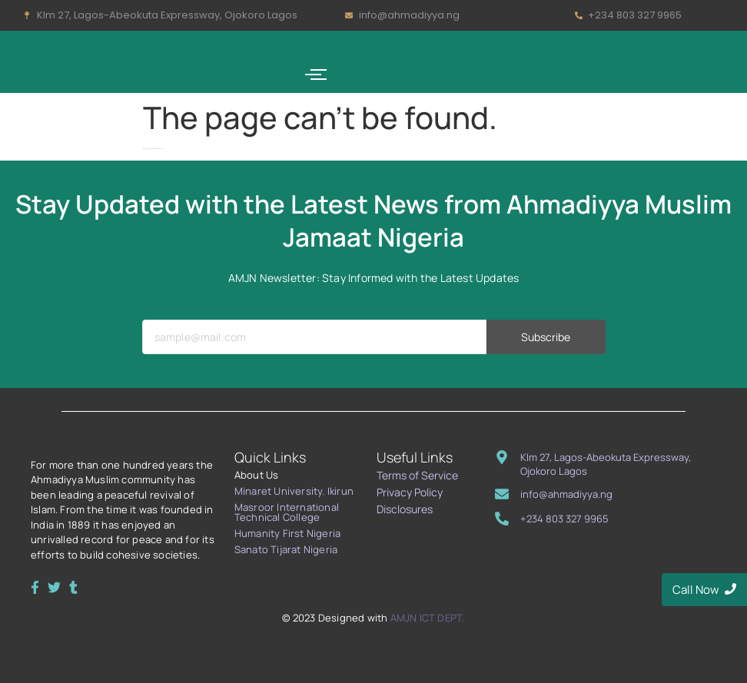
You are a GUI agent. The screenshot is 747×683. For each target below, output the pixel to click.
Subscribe (546, 366)
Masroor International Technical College (286, 512)
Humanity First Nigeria (287, 533)
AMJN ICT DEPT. (427, 618)
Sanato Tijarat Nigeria (285, 549)
